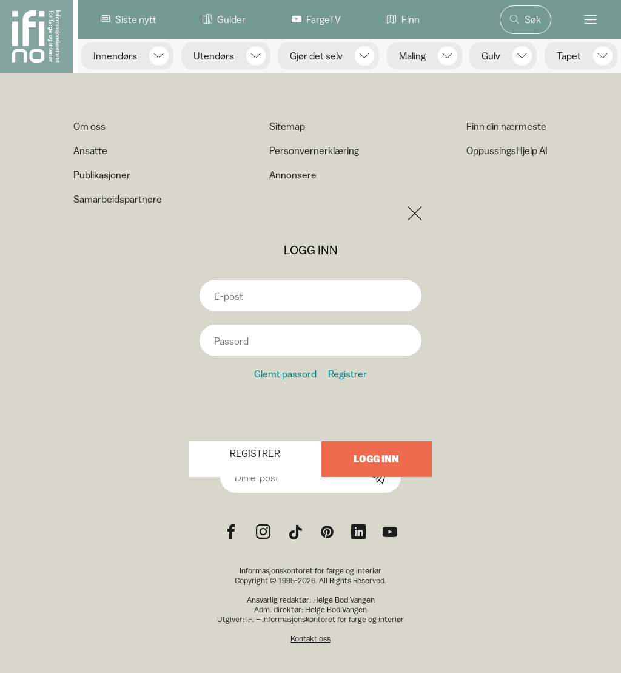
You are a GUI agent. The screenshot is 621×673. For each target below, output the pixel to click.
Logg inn (376, 459)
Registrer (347, 373)
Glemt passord (285, 373)
